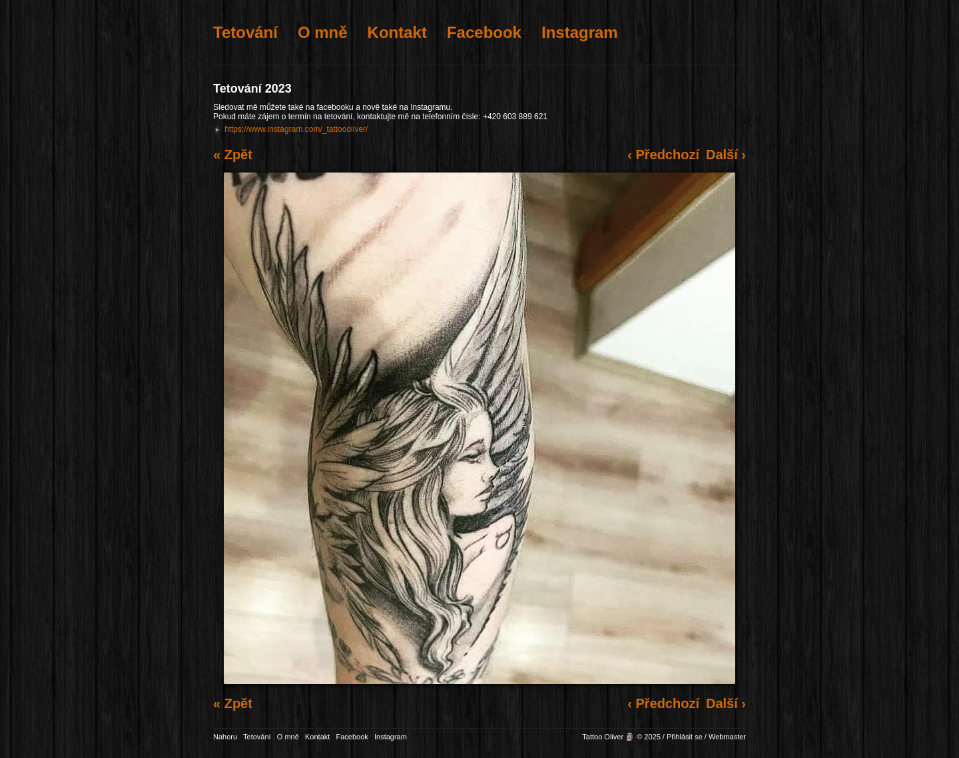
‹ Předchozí (663, 154)
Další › (726, 154)
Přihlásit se (685, 737)
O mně (323, 32)
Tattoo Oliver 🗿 (608, 737)
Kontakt (397, 32)
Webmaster (727, 737)
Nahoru (225, 737)
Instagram (579, 32)
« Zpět (232, 154)
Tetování (245, 32)
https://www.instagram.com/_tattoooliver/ (296, 129)
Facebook (484, 32)
